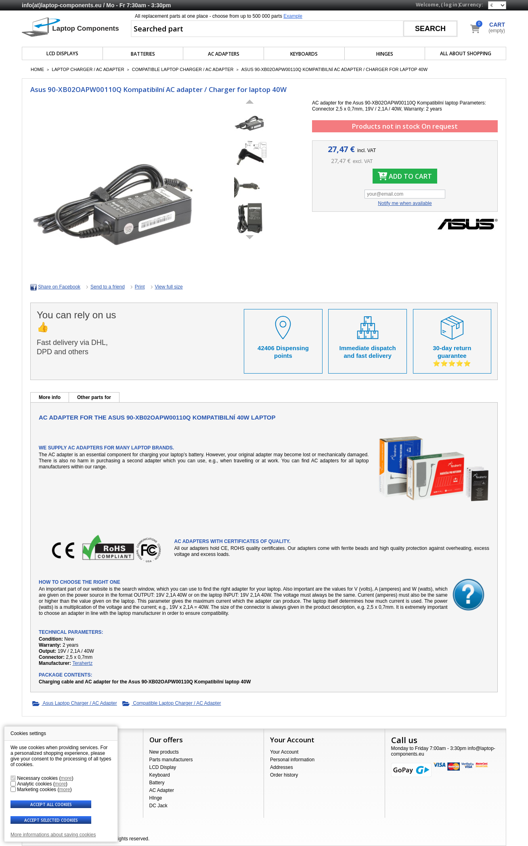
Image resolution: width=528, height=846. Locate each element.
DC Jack (158, 805)
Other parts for (94, 397)
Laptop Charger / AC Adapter (88, 69)
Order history (284, 775)
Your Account (284, 752)
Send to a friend (107, 287)
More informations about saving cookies (53, 835)
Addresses (281, 767)
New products (164, 752)
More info (50, 397)
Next (250, 237)
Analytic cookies (34, 784)
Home (37, 69)
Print (140, 287)
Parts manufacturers (171, 759)
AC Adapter (161, 790)
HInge (155, 798)
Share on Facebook (59, 287)
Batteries (143, 53)
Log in (450, 4)
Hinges (384, 53)
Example (292, 16)
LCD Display (162, 767)
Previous (250, 102)
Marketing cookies (36, 789)
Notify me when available (405, 203)
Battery (157, 782)
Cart (497, 24)
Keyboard (159, 775)
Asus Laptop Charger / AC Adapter (74, 703)
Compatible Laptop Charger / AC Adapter (183, 69)
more (66, 778)
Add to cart (405, 176)
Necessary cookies (37, 778)
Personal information (292, 759)
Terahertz (82, 663)
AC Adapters (223, 53)
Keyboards (304, 53)
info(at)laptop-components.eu (62, 5)
